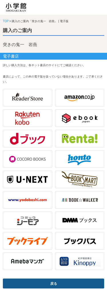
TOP (6, 21)
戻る (53, 284)
